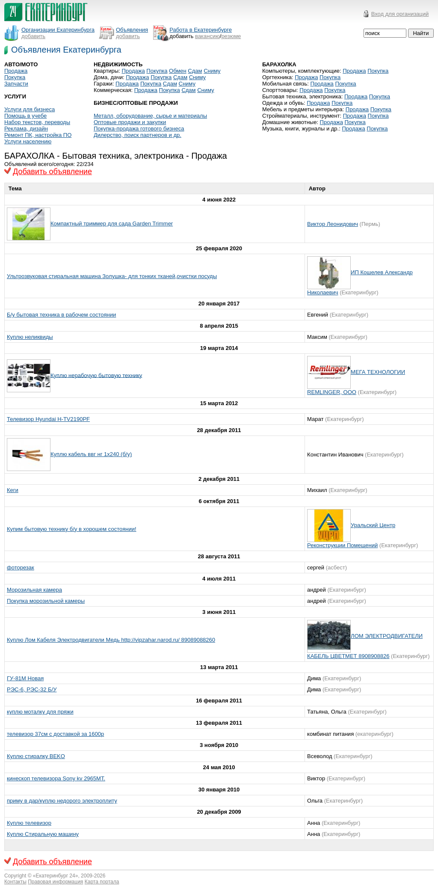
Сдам (195, 71)
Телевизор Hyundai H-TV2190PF (48, 419)
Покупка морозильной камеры (46, 601)
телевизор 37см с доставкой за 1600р (55, 734)
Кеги (12, 490)
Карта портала (102, 882)
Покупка (14, 77)
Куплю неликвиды (30, 337)
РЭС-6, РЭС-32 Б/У (31, 689)
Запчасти (16, 83)
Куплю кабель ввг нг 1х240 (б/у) (91, 454)
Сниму (212, 71)
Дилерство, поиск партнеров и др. (137, 135)
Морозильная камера (34, 590)
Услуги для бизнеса (29, 109)
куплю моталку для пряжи (40, 711)
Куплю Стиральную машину (43, 834)
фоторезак (20, 567)
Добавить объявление (52, 171)
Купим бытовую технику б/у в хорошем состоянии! (71, 529)
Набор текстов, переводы (37, 122)
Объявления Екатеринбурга (66, 49)
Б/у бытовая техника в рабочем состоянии (61, 314)
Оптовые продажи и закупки (130, 122)
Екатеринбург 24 (55, 876)
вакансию (207, 36)
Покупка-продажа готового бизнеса (139, 128)
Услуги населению (27, 141)
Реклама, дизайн (26, 128)
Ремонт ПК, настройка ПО (37, 135)
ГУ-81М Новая (25, 678)
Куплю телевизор (29, 823)
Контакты (15, 882)
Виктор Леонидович (332, 224)
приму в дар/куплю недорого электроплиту (62, 800)
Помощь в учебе (25, 116)
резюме (231, 36)
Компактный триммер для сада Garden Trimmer (111, 223)
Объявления (132, 30)
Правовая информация (55, 882)
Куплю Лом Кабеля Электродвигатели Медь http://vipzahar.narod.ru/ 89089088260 (111, 640)
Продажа (15, 71)
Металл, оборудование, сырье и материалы (150, 116)
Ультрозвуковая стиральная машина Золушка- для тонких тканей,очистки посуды (112, 276)
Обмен (177, 71)
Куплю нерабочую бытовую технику (96, 375)
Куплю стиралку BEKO (36, 756)
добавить (33, 36)
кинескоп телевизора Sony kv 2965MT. (56, 778)
